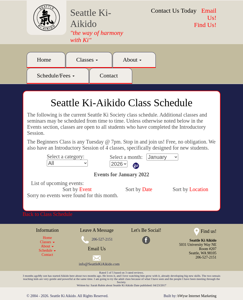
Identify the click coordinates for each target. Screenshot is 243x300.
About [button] (132, 59)
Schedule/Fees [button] (56, 75)
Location (198, 189)
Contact (109, 75)
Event (85, 189)
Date (147, 189)
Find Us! (205, 24)
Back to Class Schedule (47, 214)
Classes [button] (87, 59)
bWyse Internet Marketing (197, 296)
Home (44, 59)
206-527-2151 (102, 239)
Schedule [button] (47, 250)
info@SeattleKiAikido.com (99, 264)
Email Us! (208, 14)
